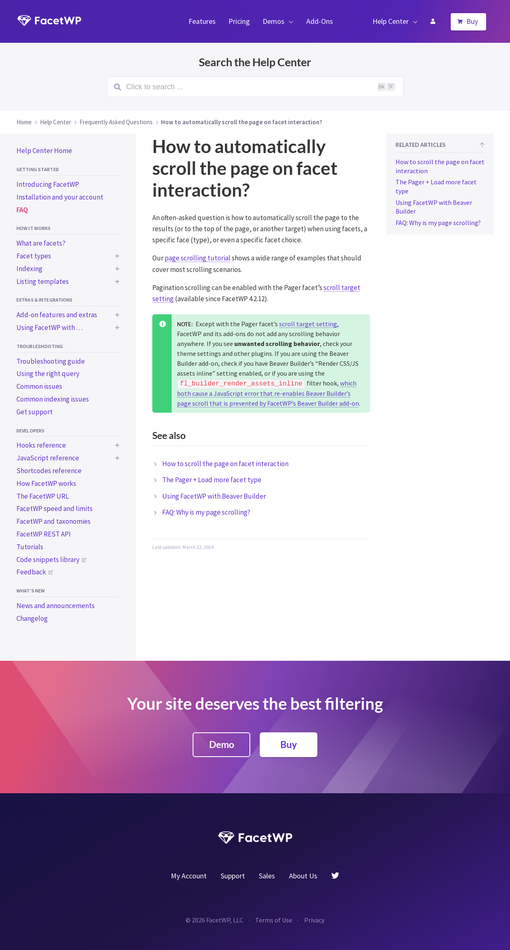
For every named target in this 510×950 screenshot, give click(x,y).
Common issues (39, 386)
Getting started (37, 169)
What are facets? (40, 243)
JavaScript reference (47, 457)
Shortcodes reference (49, 470)
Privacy (314, 920)
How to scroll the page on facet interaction (225, 463)
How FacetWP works (46, 483)
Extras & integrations (44, 300)
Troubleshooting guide (50, 361)
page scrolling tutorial (198, 257)
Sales (267, 875)
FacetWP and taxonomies (53, 521)
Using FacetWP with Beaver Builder (214, 496)
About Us (303, 875)
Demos (273, 21)
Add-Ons (319, 21)
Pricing (239, 21)
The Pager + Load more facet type (211, 479)
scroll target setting (308, 324)
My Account (432, 21)
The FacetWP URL (42, 496)
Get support (34, 411)
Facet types (33, 255)
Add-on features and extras (56, 314)
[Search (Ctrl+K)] (255, 87)
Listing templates (42, 281)
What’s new (30, 591)
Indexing (29, 268)
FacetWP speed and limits (54, 508)
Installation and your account (59, 197)
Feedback (31, 571)
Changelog (32, 618)
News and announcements (55, 605)
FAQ (22, 209)
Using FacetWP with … (49, 327)
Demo (221, 744)
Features (202, 21)
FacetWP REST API (43, 534)
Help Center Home (44, 150)
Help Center (391, 21)
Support (233, 875)
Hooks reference (41, 445)
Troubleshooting (39, 346)
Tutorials (29, 546)
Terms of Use (273, 920)
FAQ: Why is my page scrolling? (206, 512)
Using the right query (47, 373)
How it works (33, 228)
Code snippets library (47, 559)
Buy (472, 21)
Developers (30, 430)
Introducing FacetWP (47, 184)
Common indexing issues (52, 399)
